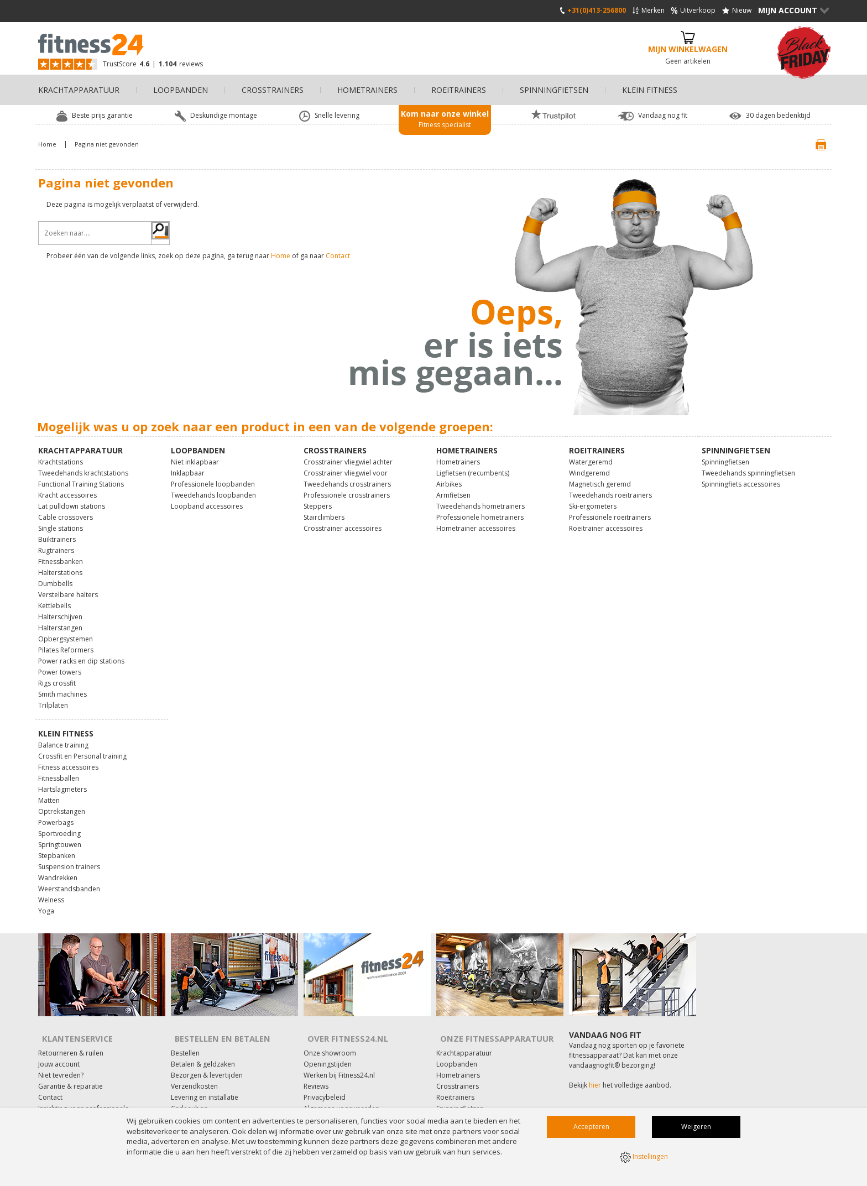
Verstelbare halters (68, 588)
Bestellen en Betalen (217, 1028)
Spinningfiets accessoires (741, 477)
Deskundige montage (223, 115)
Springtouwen (59, 838)
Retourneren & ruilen (70, 1039)
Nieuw (736, 10)
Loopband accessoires (207, 499)
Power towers (59, 665)
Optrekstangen (61, 804)
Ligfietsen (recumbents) (472, 466)
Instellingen (644, 1158)
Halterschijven (60, 610)
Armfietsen (453, 488)
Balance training (63, 738)
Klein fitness (649, 90)
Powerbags (56, 816)
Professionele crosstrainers (347, 488)
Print (811, 144)
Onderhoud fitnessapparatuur (85, 1105)
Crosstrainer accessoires (343, 521)
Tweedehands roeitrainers (610, 488)
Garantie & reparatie (70, 1072)
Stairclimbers (324, 510)
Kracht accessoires (67, 488)
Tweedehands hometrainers (480, 499)
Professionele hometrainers (480, 510)
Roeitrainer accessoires (606, 521)
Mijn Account (793, 10)
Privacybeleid (325, 1083)
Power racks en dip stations (81, 654)
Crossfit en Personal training (82, 749)
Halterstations (60, 566)
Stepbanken (56, 849)
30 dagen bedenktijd (778, 115)
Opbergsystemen (65, 632)
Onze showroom (330, 1039)
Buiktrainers (57, 532)
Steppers (318, 499)
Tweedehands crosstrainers (347, 477)
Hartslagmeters (62, 782)
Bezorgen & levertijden (207, 1061)
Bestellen (185, 1039)
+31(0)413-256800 (593, 10)
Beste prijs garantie (102, 115)
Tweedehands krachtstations (83, 466)
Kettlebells (54, 599)
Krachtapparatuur (464, 1039)
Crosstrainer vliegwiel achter (348, 455)
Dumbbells (55, 577)
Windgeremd (589, 466)
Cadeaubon (189, 1094)
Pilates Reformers (65, 643)
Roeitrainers (455, 1083)
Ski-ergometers (593, 499)
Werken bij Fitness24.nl (339, 1061)
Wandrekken (57, 871)
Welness (51, 893)
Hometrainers (458, 455)
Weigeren (696, 1128)
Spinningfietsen (725, 455)
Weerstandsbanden (69, 882)
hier (595, 1078)
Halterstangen (60, 621)
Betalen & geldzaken (203, 1050)
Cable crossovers (65, 510)
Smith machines (62, 687)
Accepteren (591, 1128)
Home (280, 255)
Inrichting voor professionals (83, 1094)
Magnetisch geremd (600, 477)
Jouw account (59, 1050)
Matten (49, 793)
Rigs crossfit (57, 676)
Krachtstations (60, 455)
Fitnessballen (58, 771)
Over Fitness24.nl (341, 1028)
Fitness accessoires (68, 760)
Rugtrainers (56, 543)
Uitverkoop (693, 10)
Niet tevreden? (60, 1061)
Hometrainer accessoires (475, 521)
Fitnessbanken (60, 555)
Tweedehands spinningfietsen (748, 466)
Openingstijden (328, 1050)
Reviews (316, 1072)
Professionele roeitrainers (610, 510)
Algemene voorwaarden (341, 1094)
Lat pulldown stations (71, 499)
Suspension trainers (69, 860)
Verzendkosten (194, 1072)
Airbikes (449, 477)
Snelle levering (337, 115)
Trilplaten (53, 698)
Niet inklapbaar (195, 455)
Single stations (60, 521)
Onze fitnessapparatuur (490, 1028)
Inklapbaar (188, 466)
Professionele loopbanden (213, 477)
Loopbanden (456, 1050)
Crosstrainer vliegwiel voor (346, 466)
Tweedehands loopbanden (213, 488)
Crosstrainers (457, 1072)
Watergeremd (591, 455)
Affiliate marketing (332, 1105)
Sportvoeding (59, 827)
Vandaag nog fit (662, 115)
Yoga (46, 904)
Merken (649, 10)
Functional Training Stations (81, 477)
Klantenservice (72, 1028)
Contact (338, 255)
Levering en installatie (204, 1083)
